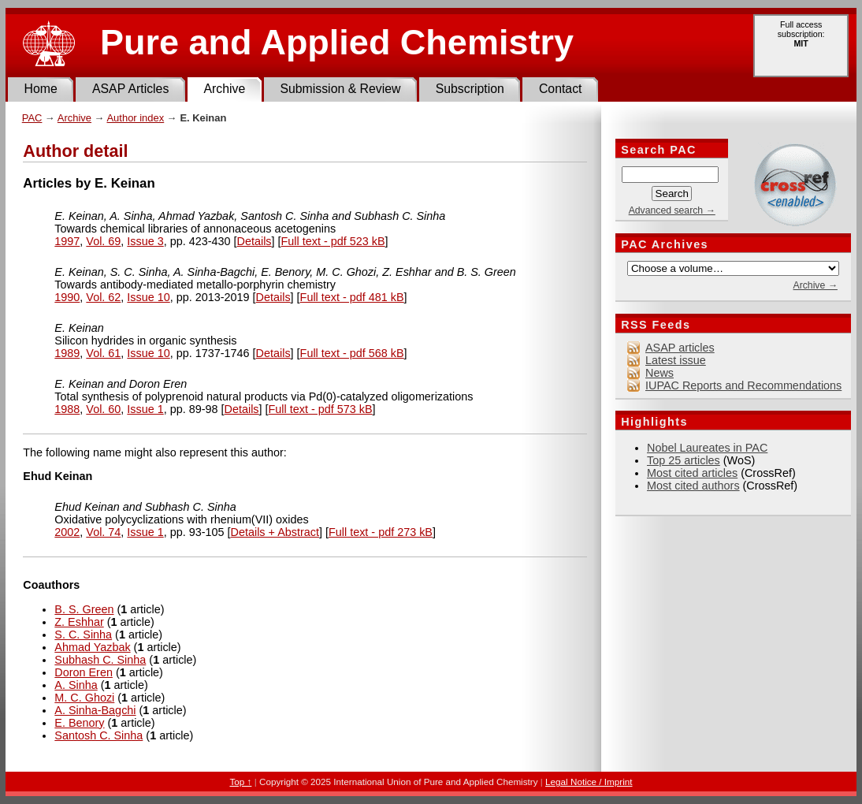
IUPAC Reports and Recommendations (743, 385)
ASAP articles (680, 347)
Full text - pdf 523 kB (333, 241)
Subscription (470, 88)
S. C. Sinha (83, 634)
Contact (560, 88)
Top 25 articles (683, 460)
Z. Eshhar (78, 622)
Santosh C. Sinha (98, 735)
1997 (67, 241)
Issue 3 (145, 241)
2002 (67, 532)
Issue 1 (145, 409)
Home (41, 88)
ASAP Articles (130, 88)
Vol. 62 (103, 297)
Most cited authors (693, 485)
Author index (135, 118)
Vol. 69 (103, 241)
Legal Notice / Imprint (588, 781)
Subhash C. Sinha (100, 659)
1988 (67, 409)
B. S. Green (83, 609)
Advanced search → (672, 210)
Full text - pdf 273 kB (381, 532)
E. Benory (79, 723)
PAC (32, 118)
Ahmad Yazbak (92, 647)
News (659, 373)
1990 (67, 297)
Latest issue (675, 360)
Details (254, 241)
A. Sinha (75, 685)
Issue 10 (148, 297)
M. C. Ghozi (84, 697)
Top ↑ (240, 781)
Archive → (815, 285)
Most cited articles (692, 473)
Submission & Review (340, 88)
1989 (67, 353)
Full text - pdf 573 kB (321, 409)
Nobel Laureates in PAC (707, 447)
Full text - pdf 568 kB (352, 353)
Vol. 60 (103, 409)
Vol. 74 (103, 532)
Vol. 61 (103, 353)
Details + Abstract (275, 532)
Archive (224, 88)
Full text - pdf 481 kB (352, 297)
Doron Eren (83, 672)
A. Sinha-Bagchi (95, 710)
